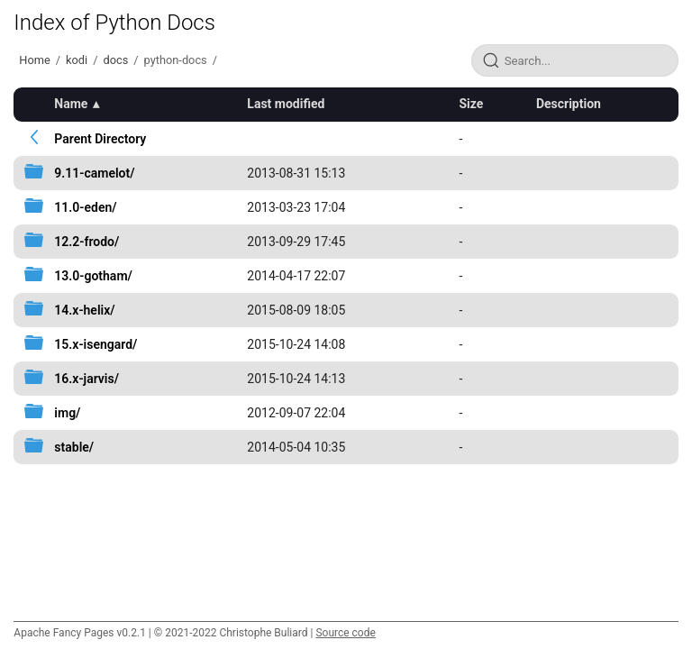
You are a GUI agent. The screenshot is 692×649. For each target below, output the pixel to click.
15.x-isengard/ (95, 344)
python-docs (175, 60)
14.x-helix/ (84, 310)
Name (70, 103)
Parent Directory (100, 139)
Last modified (285, 103)
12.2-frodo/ (86, 241)
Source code (345, 632)
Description (568, 103)
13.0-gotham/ (93, 276)
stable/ (74, 447)
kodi (76, 60)
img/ (67, 413)
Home (34, 60)
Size (471, 103)
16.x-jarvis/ (86, 378)
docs (115, 60)
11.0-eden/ (85, 207)
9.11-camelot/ (94, 173)
